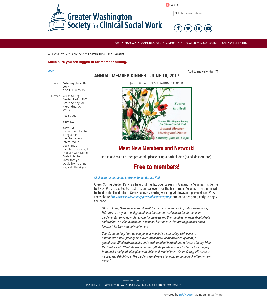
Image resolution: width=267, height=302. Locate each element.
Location (55, 95)
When (57, 83)
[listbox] (203, 71)
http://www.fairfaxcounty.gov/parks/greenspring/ (141, 196)
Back (51, 71)
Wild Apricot (186, 294)
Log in (174, 4)
